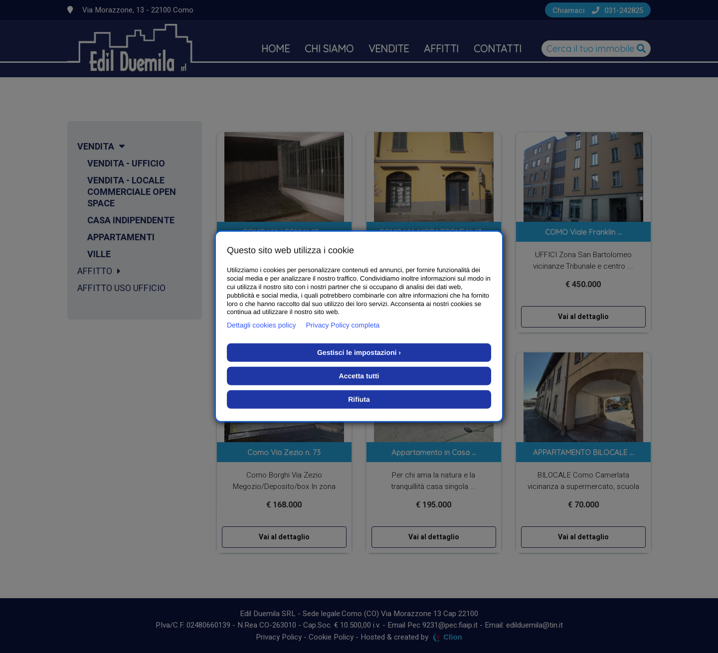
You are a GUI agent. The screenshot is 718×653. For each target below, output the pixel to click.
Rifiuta (359, 399)
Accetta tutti (359, 376)
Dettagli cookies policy (261, 325)
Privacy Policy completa (343, 325)
